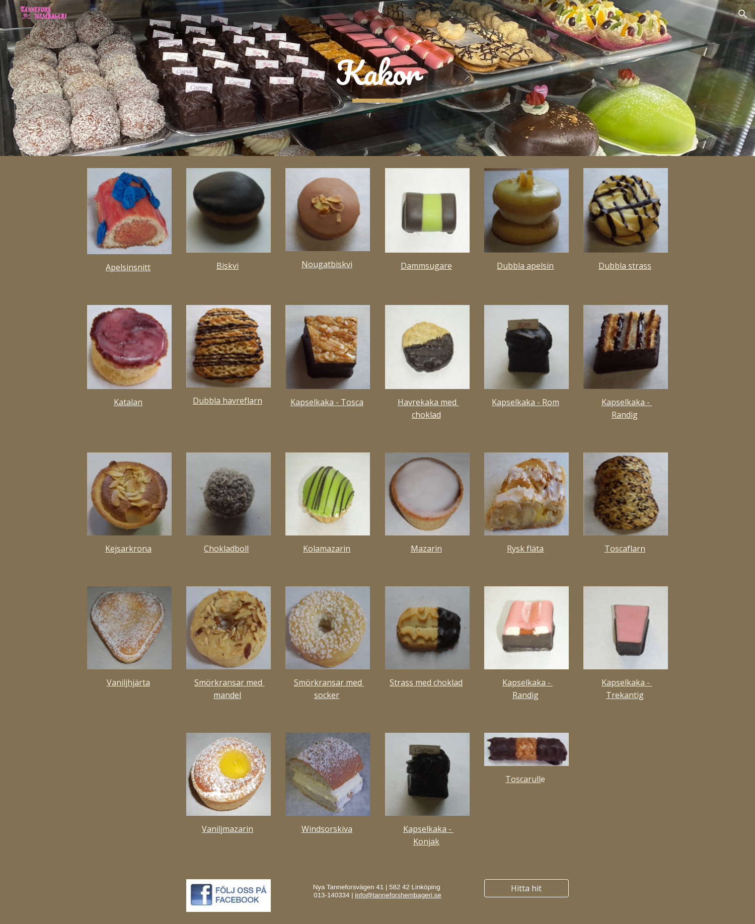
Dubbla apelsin (525, 265)
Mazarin (426, 548)
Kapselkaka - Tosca (326, 402)
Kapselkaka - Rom (525, 402)
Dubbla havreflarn (227, 400)
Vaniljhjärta (128, 682)
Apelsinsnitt (128, 267)
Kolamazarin (326, 548)
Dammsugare (426, 265)
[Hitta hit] (526, 888)
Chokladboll (226, 548)
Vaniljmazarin (227, 828)
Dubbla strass (624, 265)
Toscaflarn (625, 548)
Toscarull (523, 779)
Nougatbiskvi (326, 264)
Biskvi (227, 265)
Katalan (128, 402)
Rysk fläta (525, 548)
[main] (377, 78)
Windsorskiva (326, 828)
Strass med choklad (426, 682)
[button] (743, 14)
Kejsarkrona (128, 548)
